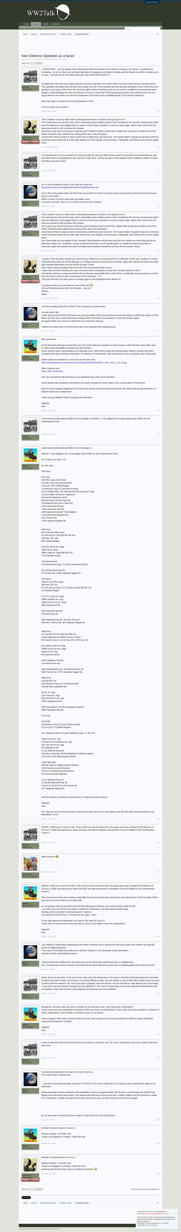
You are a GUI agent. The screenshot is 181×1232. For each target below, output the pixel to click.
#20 (158, 1173)
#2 (158, 147)
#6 (158, 298)
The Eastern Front (38, 59)
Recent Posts (39, 27)
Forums (36, 24)
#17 (158, 1058)
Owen (25, 202)
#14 (158, 969)
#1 (158, 111)
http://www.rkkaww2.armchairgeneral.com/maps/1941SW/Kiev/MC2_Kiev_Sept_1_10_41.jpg (84, 362)
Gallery (45, 24)
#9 (158, 434)
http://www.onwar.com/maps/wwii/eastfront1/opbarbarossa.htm (70, 187)
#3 (158, 171)
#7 (158, 331)
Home (27, 24)
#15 (158, 993)
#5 (158, 250)
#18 (158, 1120)
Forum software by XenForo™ (39, 1229)
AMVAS (26, 357)
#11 (158, 842)
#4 (158, 206)
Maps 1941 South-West (52, 371)
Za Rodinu (27, 874)
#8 (158, 410)
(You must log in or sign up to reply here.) (145, 1189)
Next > (39, 63)
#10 (158, 819)
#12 (158, 872)
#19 (158, 1143)
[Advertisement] (90, 45)
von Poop (27, 137)
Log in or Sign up (152, 2)
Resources (56, 24)
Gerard (54, 59)
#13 (158, 936)
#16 (158, 1034)
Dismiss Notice (176, 1211)
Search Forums (26, 27)
